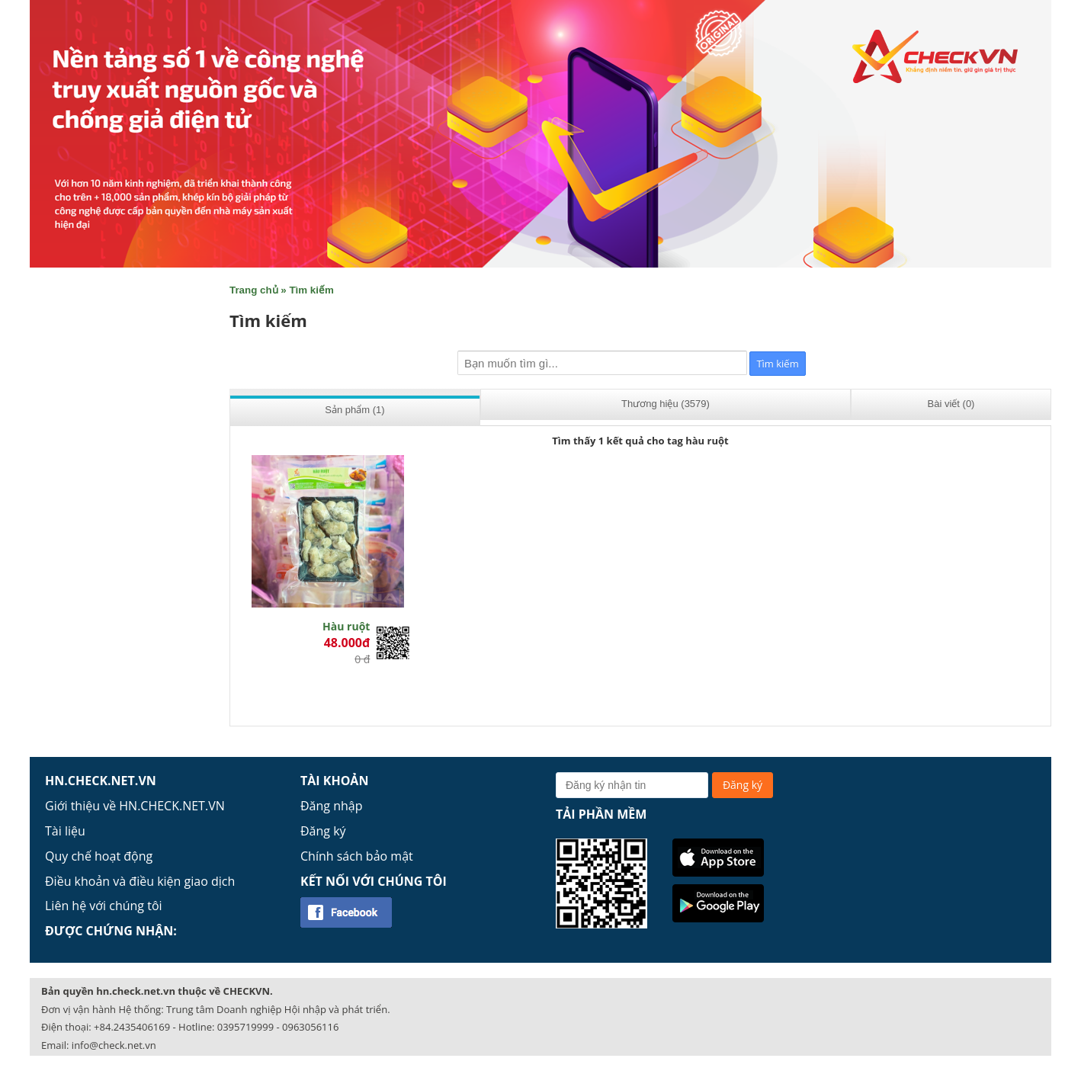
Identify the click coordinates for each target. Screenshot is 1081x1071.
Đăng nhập (331, 805)
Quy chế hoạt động (98, 856)
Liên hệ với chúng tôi (103, 905)
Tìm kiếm (311, 290)
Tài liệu (65, 830)
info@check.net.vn (114, 1045)
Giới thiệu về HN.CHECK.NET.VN (135, 805)
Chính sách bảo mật (356, 856)
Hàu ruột (346, 626)
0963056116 (310, 1027)
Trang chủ (253, 290)
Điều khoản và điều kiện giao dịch (140, 881)
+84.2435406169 (132, 1027)
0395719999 (245, 1027)
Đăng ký (323, 830)
